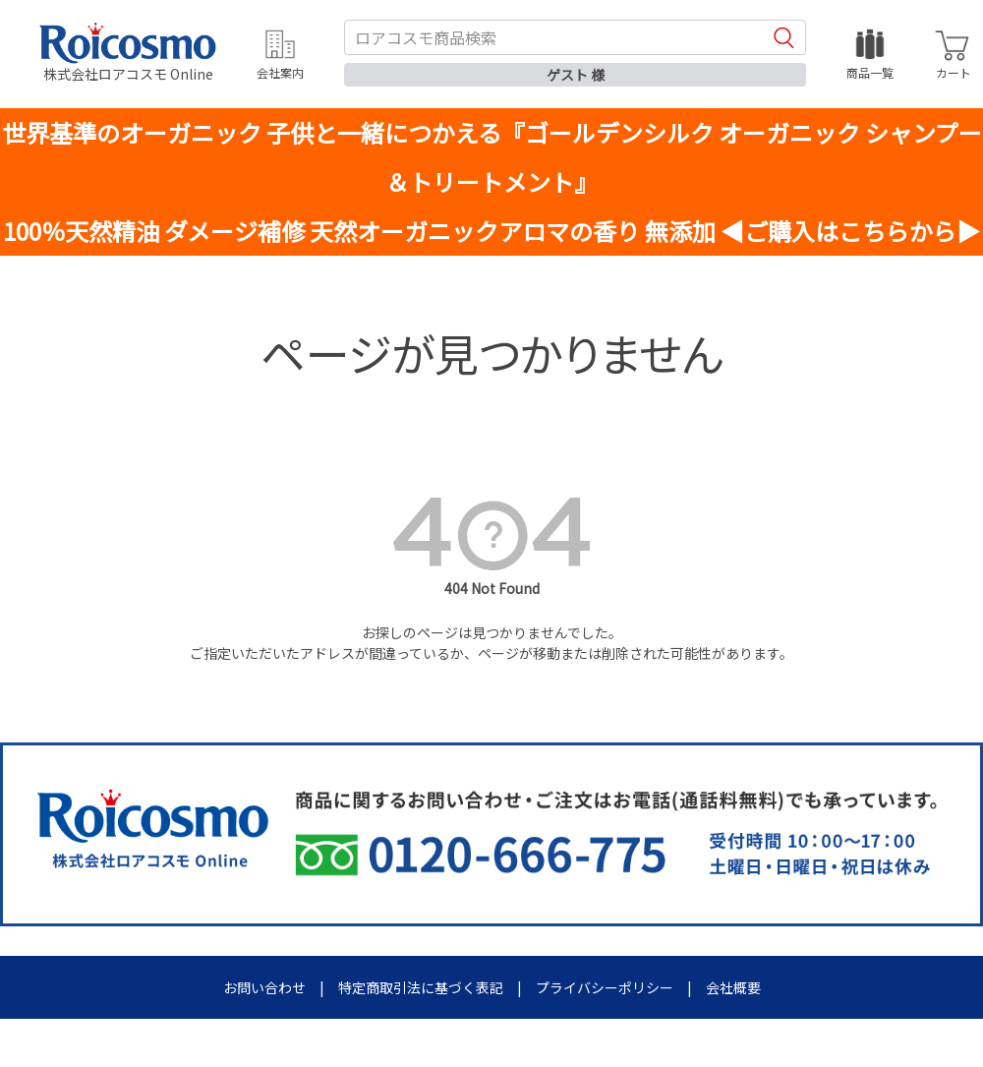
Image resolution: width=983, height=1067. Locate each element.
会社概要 (733, 987)
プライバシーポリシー (604, 987)
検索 (783, 37)
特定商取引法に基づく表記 (420, 987)
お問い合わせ (264, 987)
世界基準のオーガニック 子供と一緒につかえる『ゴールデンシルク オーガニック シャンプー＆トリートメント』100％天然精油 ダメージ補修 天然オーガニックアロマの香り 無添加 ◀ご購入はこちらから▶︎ (492, 181)
